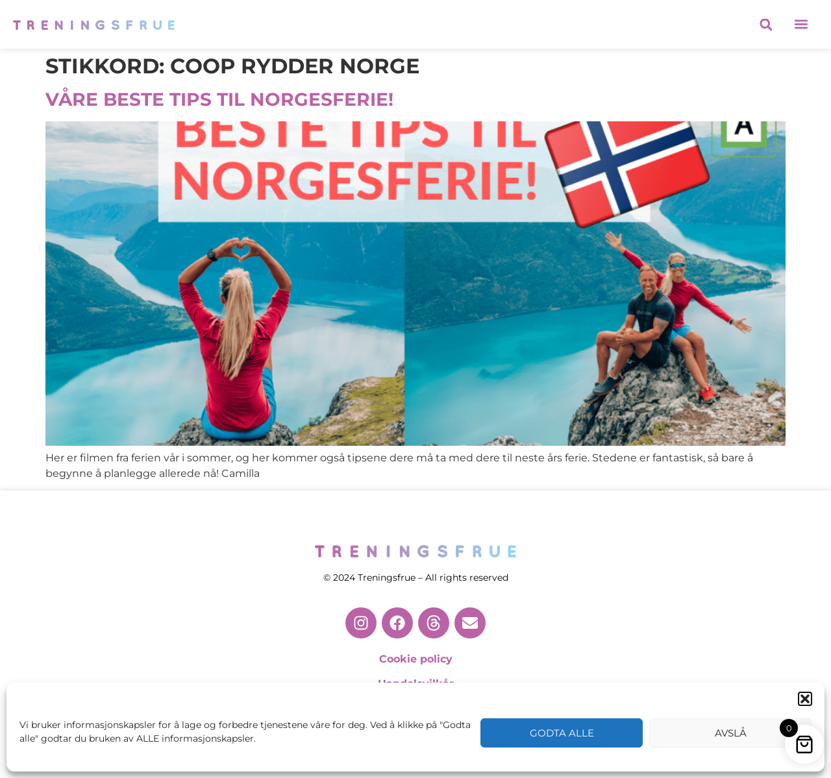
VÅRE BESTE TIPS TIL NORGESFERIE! (219, 99)
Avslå (731, 733)
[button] (805, 698)
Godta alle (562, 733)
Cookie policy (416, 659)
